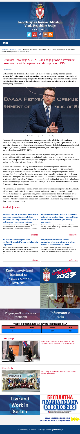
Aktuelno (13, 50)
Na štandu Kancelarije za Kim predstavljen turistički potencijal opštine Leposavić (21, 242)
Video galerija (8, 338)
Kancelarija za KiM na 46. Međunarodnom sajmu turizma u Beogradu (58, 372)
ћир (42, 29)
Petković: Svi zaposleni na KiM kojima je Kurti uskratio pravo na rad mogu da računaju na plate (58, 342)
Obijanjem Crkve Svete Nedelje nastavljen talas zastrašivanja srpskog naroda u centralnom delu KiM (58, 242)
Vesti (19, 50)
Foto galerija (7, 368)
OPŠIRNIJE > (35, 235)
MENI (5, 43)
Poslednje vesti (12, 207)
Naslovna (5, 50)
